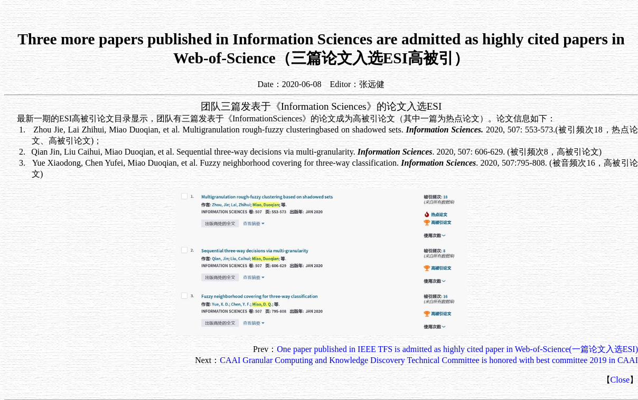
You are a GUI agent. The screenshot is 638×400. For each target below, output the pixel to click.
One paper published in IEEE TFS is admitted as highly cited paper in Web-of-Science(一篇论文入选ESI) (457, 349)
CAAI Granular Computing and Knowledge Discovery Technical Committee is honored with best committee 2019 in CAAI (429, 360)
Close (620, 379)
